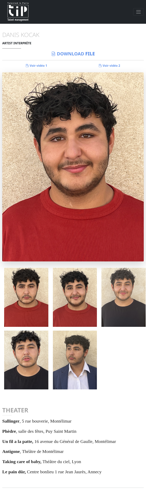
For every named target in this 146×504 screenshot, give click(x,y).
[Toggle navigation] (138, 12)
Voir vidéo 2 (109, 66)
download (73, 54)
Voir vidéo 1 (36, 66)
